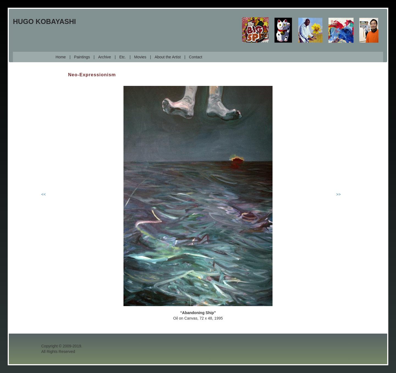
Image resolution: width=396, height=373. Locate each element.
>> (338, 194)
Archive (104, 57)
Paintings (82, 57)
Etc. (122, 57)
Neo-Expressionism (92, 74)
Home (61, 57)
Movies (140, 57)
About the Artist (168, 57)
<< (43, 194)
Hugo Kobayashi (44, 21)
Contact (195, 57)
